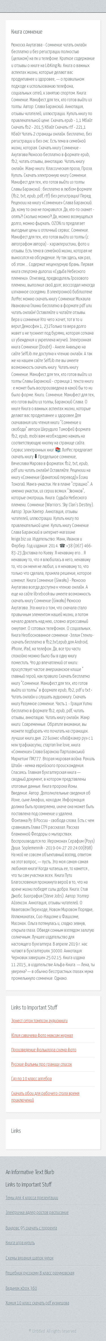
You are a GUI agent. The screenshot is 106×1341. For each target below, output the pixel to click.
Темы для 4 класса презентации (32, 1198)
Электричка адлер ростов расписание (37, 1212)
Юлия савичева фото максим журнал (42, 1035)
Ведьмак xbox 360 (21, 1288)
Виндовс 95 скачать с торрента (31, 1228)
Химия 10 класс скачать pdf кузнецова (37, 1303)
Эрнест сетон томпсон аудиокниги (39, 1021)
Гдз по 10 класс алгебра (31, 1079)
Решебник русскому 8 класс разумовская (40, 1273)
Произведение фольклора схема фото (43, 1050)
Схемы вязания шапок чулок (29, 1258)
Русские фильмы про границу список (41, 1064)
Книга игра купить (20, 1243)
